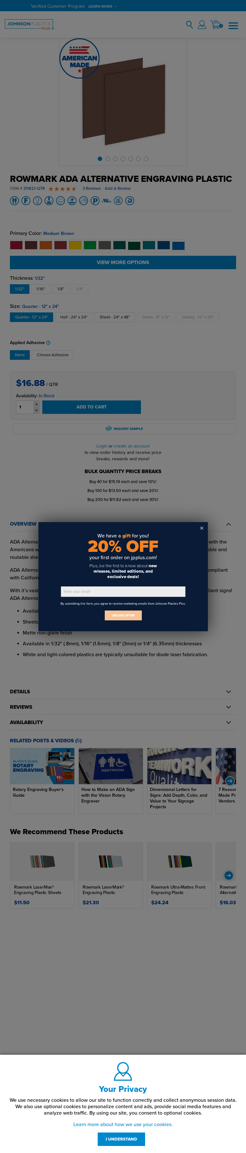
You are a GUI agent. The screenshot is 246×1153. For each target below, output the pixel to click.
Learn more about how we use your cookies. (123, 1124)
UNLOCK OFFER (123, 615)
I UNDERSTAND (121, 1139)
